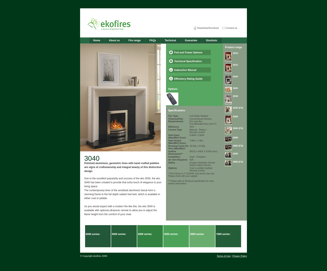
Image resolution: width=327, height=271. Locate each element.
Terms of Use (223, 256)
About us (114, 40)
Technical (170, 40)
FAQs (152, 40)
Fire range (134, 40)
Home (96, 40)
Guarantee (191, 40)
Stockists (211, 40)
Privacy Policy (239, 256)
